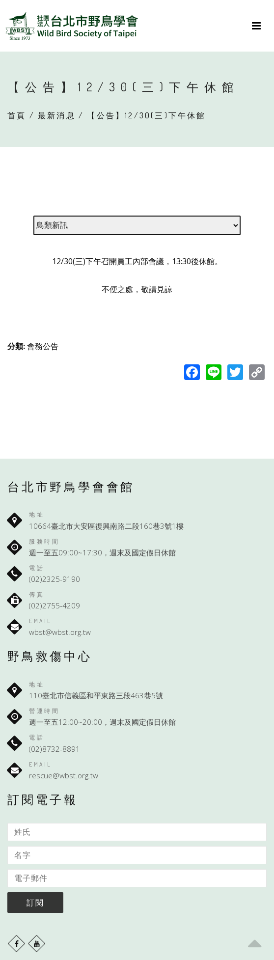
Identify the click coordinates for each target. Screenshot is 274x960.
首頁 (16, 115)
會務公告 (42, 346)
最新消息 (57, 115)
